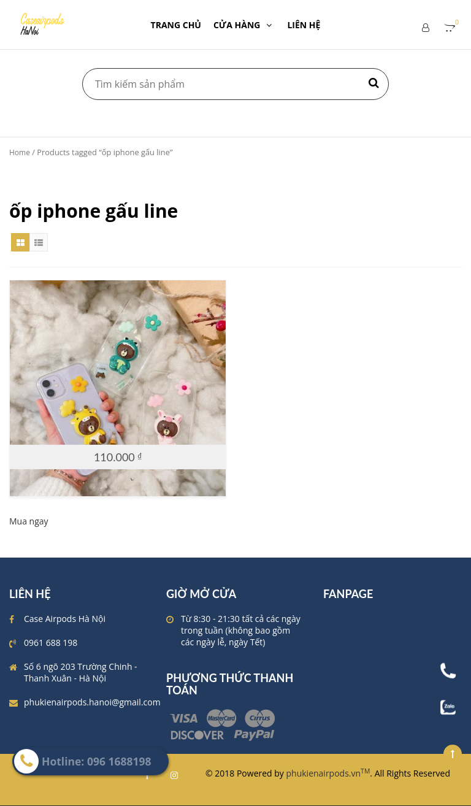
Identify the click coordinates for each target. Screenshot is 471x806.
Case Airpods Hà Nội (64, 618)
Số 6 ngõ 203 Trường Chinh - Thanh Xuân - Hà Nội (80, 672)
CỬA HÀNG (244, 25)
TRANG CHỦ (176, 25)
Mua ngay (28, 521)
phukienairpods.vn (328, 773)
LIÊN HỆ (303, 25)
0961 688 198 (50, 642)
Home (19, 152)
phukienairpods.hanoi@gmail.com (92, 702)
